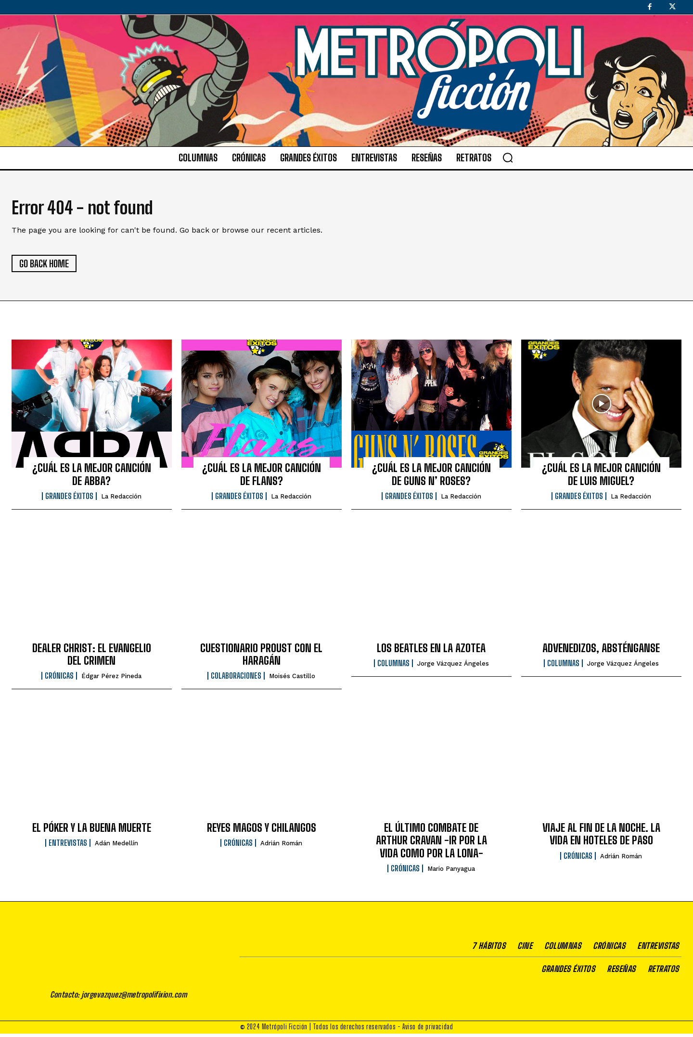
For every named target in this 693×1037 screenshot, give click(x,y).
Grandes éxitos (69, 499)
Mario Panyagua (451, 872)
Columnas (393, 666)
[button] (507, 157)
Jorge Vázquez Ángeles (453, 666)
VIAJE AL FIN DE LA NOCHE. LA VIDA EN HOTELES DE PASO (601, 837)
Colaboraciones (236, 679)
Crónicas (59, 679)
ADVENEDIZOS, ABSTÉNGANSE (601, 650)
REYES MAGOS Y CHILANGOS (261, 831)
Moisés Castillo (292, 679)
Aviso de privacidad (427, 1030)
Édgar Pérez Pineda (111, 679)
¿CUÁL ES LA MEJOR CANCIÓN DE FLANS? (261, 477)
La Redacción (121, 499)
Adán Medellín (116, 846)
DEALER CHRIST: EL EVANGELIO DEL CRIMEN (91, 657)
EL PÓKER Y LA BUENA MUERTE (91, 831)
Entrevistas (68, 846)
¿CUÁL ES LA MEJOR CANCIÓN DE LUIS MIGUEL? (601, 477)
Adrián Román (281, 846)
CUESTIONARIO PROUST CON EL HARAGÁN (261, 657)
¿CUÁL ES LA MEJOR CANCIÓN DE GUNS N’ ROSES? (431, 477)
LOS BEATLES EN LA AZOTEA (431, 650)
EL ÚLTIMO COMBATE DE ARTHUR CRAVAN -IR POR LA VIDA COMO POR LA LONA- (431, 844)
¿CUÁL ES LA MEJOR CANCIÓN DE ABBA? (91, 477)
